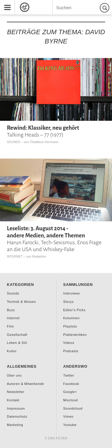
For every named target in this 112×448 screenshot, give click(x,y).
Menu (5, 2)
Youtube (70, 425)
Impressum (16, 408)
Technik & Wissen (21, 301)
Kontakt (13, 400)
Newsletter (15, 392)
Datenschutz (17, 416)
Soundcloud (73, 408)
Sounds (13, 142)
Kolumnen (71, 318)
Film (10, 326)
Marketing (15, 425)
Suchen (105, 7)
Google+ (70, 392)
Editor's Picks (74, 310)
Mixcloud (70, 400)
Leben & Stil (17, 342)
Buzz (11, 310)
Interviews (71, 293)
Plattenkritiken (75, 334)
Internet (14, 256)
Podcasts (70, 351)
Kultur (12, 351)
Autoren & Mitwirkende (25, 384)
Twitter (68, 375)
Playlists (70, 326)
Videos (68, 342)
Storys (68, 301)
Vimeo (68, 416)
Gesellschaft (17, 334)
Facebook (71, 384)
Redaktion (39, 256)
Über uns (14, 375)
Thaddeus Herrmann (44, 142)
